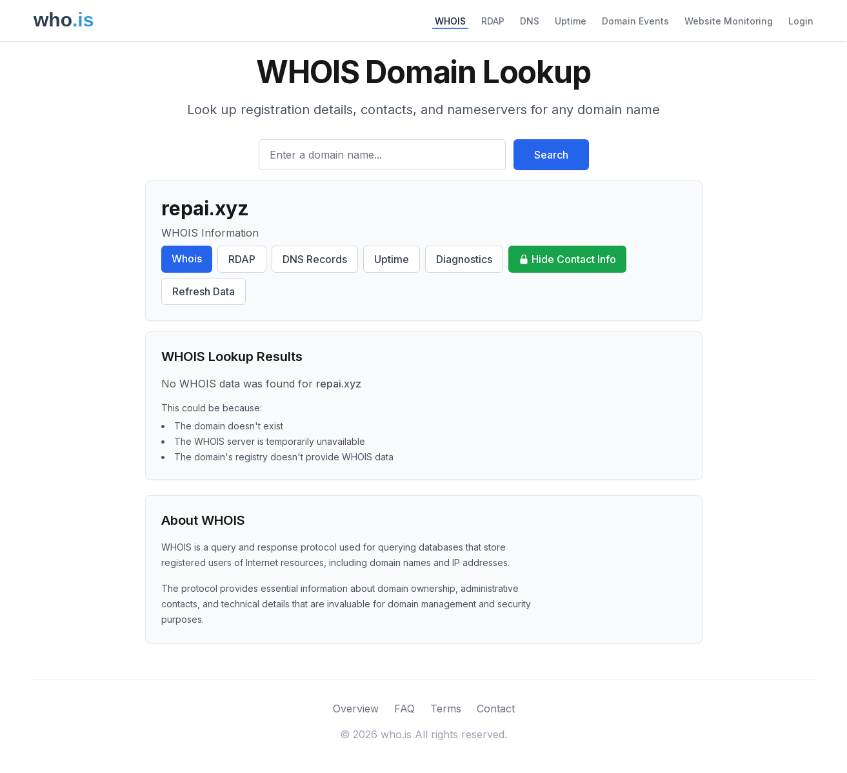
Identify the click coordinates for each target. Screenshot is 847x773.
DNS (529, 20)
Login (800, 20)
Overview (356, 708)
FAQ (404, 708)
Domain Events (635, 20)
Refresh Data (203, 291)
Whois (187, 258)
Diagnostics (464, 259)
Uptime (570, 20)
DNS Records (315, 259)
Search (551, 154)
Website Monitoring (728, 20)
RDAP (492, 20)
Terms (445, 708)
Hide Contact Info (567, 259)
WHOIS (450, 20)
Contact (496, 708)
